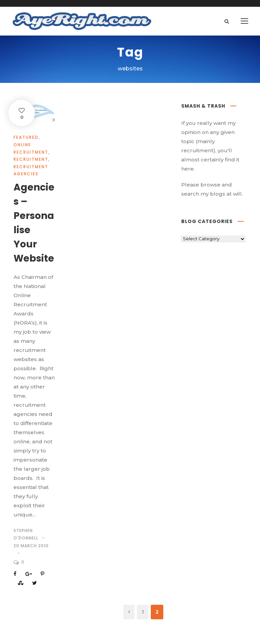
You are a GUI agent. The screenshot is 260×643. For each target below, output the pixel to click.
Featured (26, 137)
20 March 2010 (31, 546)
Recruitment (31, 159)
